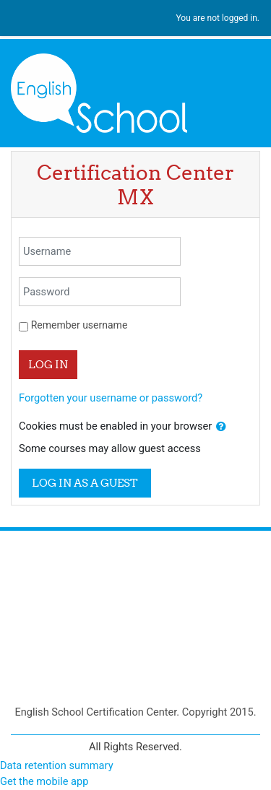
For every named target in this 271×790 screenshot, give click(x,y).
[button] (221, 426)
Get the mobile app (44, 781)
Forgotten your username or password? (110, 397)
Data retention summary (56, 765)
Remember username (79, 325)
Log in (48, 364)
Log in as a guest (85, 483)
